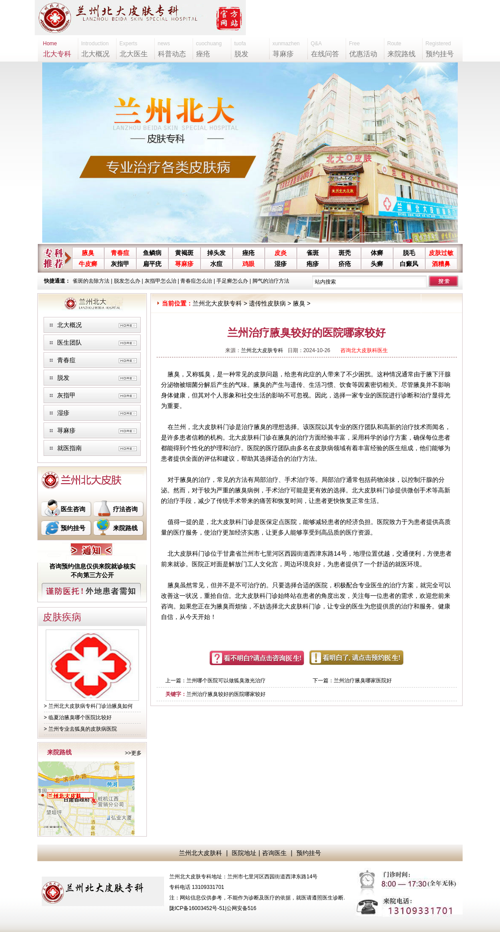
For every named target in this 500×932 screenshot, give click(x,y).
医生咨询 (73, 509)
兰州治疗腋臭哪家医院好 (363, 680)
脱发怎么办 (127, 281)
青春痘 (120, 252)
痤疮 (248, 252)
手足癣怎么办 (232, 281)
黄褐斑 (184, 252)
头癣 (377, 263)
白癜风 (409, 263)
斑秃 (345, 252)
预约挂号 (73, 528)
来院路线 (125, 528)
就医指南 (69, 447)
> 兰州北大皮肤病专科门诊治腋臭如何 (88, 706)
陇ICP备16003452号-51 (197, 908)
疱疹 (313, 263)
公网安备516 (241, 908)
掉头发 (216, 252)
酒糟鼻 (441, 263)
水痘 (216, 263)
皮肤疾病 (62, 617)
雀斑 (313, 252)
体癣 (377, 252)
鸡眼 (248, 263)
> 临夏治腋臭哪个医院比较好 (78, 717)
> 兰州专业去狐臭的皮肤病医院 (80, 729)
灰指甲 (120, 263)
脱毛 (409, 252)
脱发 (63, 377)
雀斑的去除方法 (91, 281)
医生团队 (69, 342)
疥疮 (345, 263)
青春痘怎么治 (196, 281)
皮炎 (280, 252)
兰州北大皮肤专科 (217, 303)
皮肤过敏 (441, 252)
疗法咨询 (125, 509)
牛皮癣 (88, 263)
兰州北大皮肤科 (200, 852)
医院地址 (244, 852)
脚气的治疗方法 (270, 281)
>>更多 (133, 753)
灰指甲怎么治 (160, 281)
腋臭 (88, 252)
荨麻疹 (184, 263)
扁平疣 (152, 263)
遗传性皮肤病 (267, 303)
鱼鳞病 (152, 252)
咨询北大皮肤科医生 (364, 350)
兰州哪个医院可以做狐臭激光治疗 (226, 680)
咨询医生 (274, 852)
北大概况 (69, 324)
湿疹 (280, 263)
